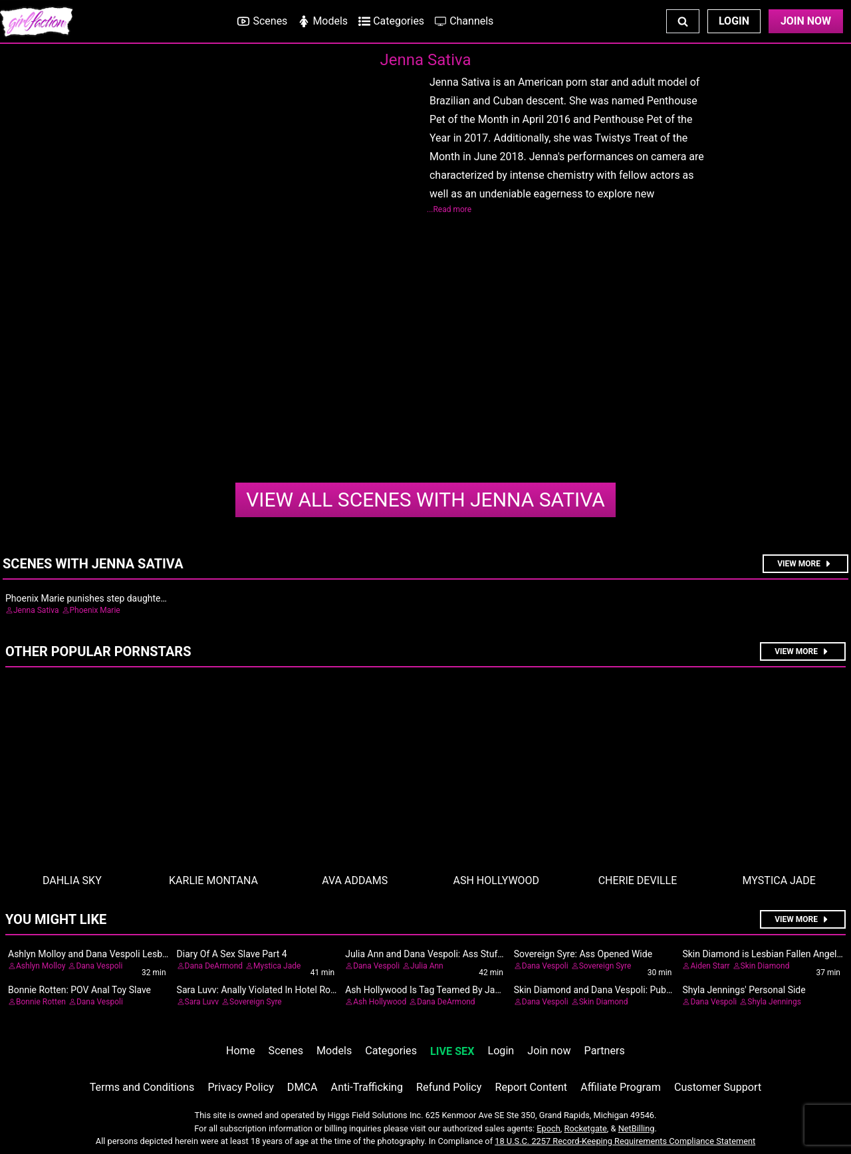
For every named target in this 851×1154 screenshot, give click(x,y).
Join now (548, 1050)
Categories (391, 1050)
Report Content (531, 1087)
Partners (604, 1050)
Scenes (286, 1050)
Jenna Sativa (425, 499)
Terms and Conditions (142, 1087)
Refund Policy (448, 1087)
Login (734, 21)
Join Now (806, 21)
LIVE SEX (452, 1051)
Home (240, 1050)
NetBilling (636, 1128)
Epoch (548, 1128)
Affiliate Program (620, 1087)
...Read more (449, 209)
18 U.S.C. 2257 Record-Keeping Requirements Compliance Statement (625, 1141)
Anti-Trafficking (367, 1087)
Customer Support (717, 1087)
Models (334, 1050)
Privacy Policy (240, 1087)
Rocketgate (585, 1128)
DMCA (302, 1087)
